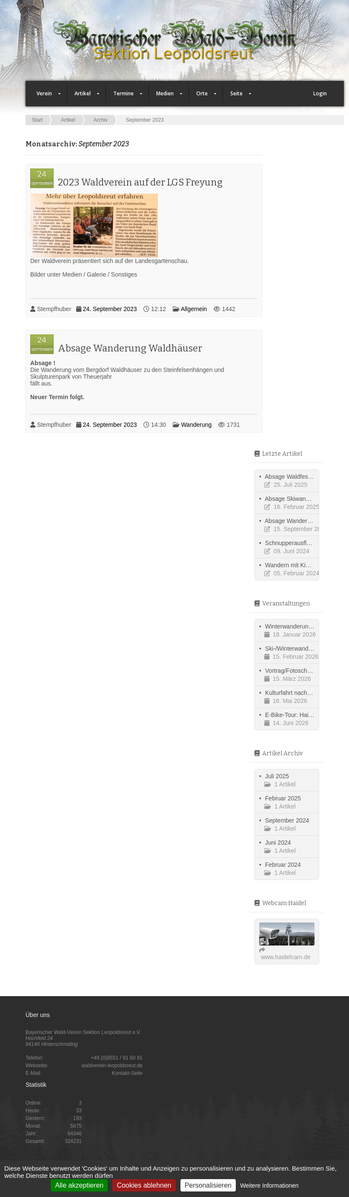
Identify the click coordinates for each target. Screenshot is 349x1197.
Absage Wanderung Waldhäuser (130, 348)
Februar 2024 (283, 864)
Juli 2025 (277, 776)
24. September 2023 (110, 309)
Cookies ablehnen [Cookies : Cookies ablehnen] (144, 1185)
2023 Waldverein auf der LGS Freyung (140, 182)
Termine (124, 96)
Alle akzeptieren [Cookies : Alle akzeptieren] (79, 1185)
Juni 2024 (278, 842)
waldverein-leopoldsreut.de (112, 1065)
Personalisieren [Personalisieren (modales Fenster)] (208, 1185)
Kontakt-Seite (127, 1073)
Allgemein (194, 309)
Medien (165, 96)
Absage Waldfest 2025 (294, 476)
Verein (45, 96)
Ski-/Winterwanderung (294, 648)
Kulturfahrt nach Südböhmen (303, 692)
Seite (237, 96)
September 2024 (287, 820)
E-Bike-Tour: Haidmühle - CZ (303, 714)
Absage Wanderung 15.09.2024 (307, 520)
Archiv (101, 120)
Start (37, 120)
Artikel (83, 96)
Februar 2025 (283, 798)
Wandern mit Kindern (293, 565)
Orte (202, 96)
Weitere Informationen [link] (269, 1185)
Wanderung (196, 424)
